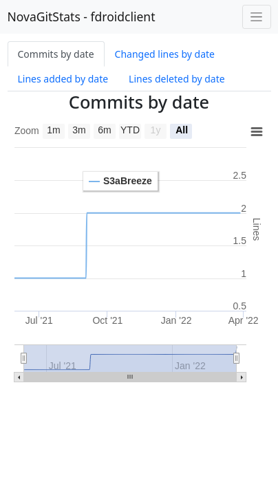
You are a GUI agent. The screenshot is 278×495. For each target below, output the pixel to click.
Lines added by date (63, 78)
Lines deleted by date (177, 78)
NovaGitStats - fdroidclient (82, 16)
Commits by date (56, 53)
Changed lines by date (165, 53)
